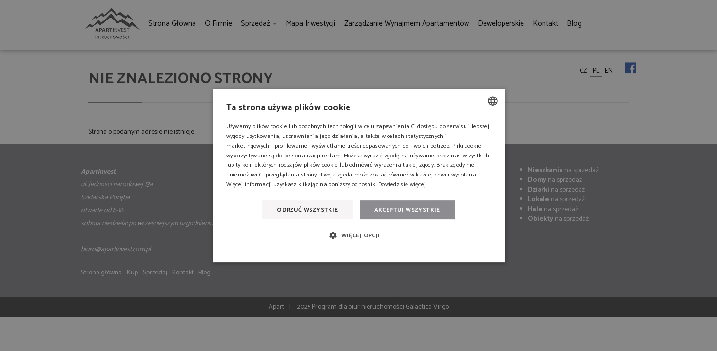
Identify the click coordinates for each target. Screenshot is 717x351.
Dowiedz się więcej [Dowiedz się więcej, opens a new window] (402, 184)
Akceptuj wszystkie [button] (407, 209)
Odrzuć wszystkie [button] (307, 209)
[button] (358, 235)
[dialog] (358, 175)
